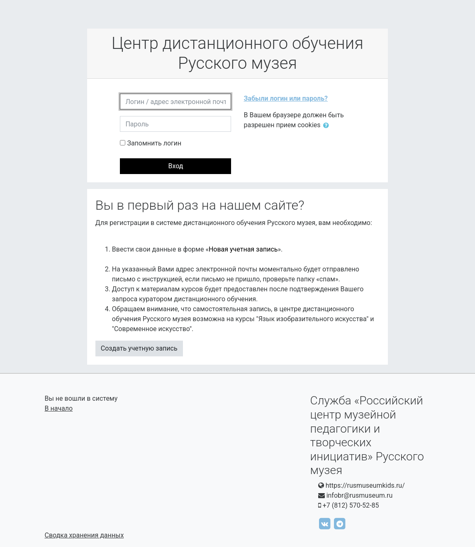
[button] (327, 125)
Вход (175, 166)
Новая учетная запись (243, 249)
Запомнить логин (154, 143)
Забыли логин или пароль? (286, 98)
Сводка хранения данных (84, 535)
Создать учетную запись (139, 348)
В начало (59, 408)
